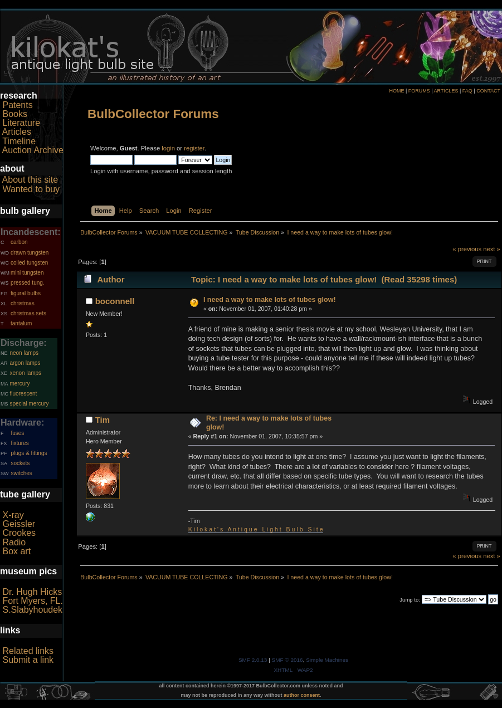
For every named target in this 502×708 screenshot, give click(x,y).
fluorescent (23, 393)
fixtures (19, 443)
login (168, 148)
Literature (21, 123)
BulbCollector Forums (153, 114)
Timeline (19, 141)
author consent (302, 695)
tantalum (21, 323)
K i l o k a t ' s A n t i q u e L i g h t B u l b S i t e (255, 529)
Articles (16, 131)
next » (491, 249)
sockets (20, 463)
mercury (19, 383)
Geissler (18, 524)
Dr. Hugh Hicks (32, 592)
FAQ (467, 91)
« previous (466, 249)
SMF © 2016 (287, 660)
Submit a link (27, 660)
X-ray (12, 515)
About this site (30, 179)
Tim (102, 419)
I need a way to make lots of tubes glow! (269, 300)
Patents (17, 105)
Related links (27, 651)
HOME (396, 91)
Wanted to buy (31, 189)
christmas (23, 303)
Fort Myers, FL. (32, 601)
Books (14, 114)
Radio (14, 542)
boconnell (115, 301)
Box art (16, 551)
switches (21, 473)
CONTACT (488, 91)
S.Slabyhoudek (32, 609)
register (194, 148)
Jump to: (409, 600)
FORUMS (419, 91)
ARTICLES (446, 91)
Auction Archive (33, 150)
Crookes (19, 533)
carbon (19, 242)
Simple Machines (327, 660)
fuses (17, 433)
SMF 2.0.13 (252, 660)
